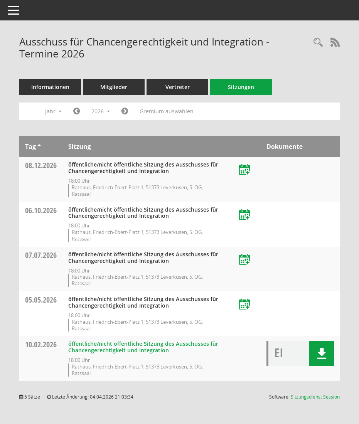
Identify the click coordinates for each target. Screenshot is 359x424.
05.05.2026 (41, 299)
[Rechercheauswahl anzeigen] (318, 42)
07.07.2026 (41, 255)
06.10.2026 (41, 210)
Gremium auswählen (167, 111)
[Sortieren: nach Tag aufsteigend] (39, 146)
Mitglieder (113, 87)
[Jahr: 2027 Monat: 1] (125, 111)
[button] (321, 353)
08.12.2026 (41, 165)
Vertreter (177, 87)
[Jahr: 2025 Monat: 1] (76, 111)
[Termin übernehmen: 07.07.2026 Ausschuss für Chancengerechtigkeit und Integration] (244, 260)
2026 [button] (100, 111)
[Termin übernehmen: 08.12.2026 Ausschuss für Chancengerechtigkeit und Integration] (244, 170)
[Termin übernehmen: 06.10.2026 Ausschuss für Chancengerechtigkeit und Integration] (244, 215)
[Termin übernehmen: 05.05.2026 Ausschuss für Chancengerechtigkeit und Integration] (244, 304)
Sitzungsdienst (315, 397)
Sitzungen (241, 87)
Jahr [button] (53, 111)
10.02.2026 (41, 344)
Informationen (50, 87)
